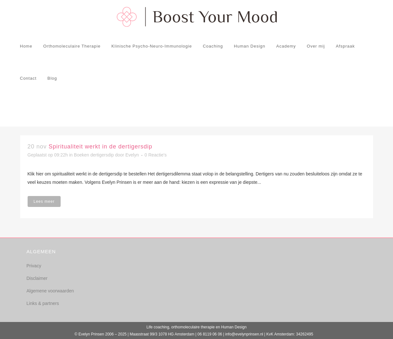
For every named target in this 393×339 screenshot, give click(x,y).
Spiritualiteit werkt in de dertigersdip (100, 146)
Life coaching (157, 327)
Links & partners (43, 303)
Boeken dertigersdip (94, 154)
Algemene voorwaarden (50, 290)
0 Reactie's (156, 154)
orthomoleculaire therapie (193, 327)
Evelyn (132, 154)
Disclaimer (37, 278)
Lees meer (44, 201)
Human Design (233, 327)
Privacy (34, 265)
